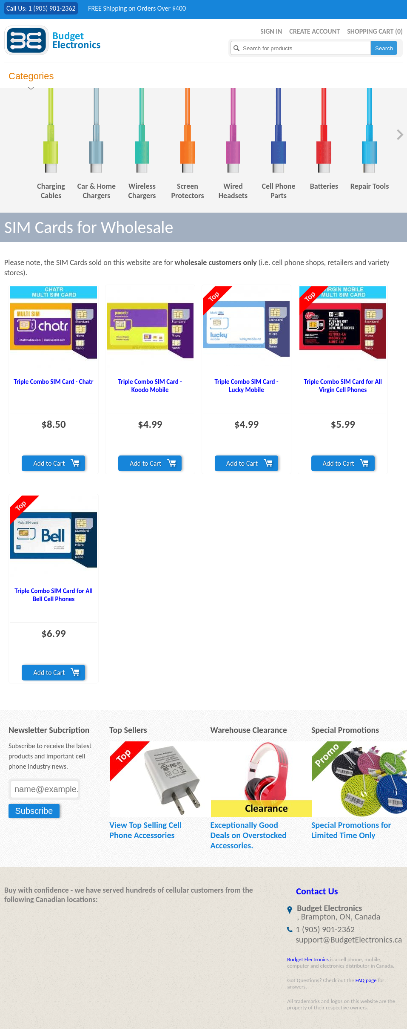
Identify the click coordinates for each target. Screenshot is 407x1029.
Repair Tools (369, 186)
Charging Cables (51, 191)
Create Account (314, 31)
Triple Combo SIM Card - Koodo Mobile (150, 386)
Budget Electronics (308, 959)
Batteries (324, 186)
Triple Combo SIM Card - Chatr (53, 382)
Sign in (271, 31)
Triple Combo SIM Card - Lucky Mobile (246, 386)
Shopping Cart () (375, 31)
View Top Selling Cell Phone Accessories (145, 830)
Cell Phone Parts (278, 191)
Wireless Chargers (142, 191)
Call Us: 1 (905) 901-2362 (41, 8)
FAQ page (366, 980)
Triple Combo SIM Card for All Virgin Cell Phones (343, 386)
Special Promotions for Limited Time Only (351, 830)
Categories (31, 76)
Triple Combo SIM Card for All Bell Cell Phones (53, 595)
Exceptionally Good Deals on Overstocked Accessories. (249, 835)
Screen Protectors (187, 191)
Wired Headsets (233, 191)
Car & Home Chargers (96, 191)
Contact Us (317, 891)
